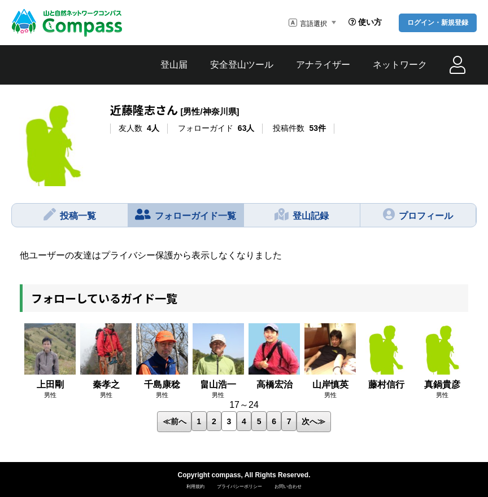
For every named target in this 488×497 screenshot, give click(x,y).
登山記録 (301, 214)
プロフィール (418, 214)
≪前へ (174, 421)
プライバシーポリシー (239, 486)
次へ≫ (313, 421)
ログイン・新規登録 (437, 23)
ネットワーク (400, 64)
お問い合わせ (288, 486)
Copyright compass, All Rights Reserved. (244, 475)
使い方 (365, 22)
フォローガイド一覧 (185, 214)
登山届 (174, 64)
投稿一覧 (69, 214)
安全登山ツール (241, 64)
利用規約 (195, 486)
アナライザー (323, 64)
